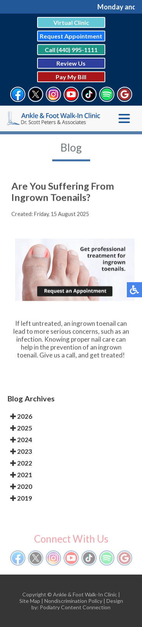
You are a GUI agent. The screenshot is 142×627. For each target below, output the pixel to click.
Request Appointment (71, 36)
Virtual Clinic (71, 22)
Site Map (29, 601)
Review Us (71, 63)
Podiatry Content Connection (75, 607)
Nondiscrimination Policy (73, 601)
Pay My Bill (71, 76)
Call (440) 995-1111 (71, 49)
